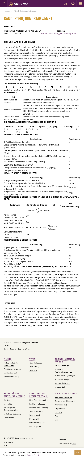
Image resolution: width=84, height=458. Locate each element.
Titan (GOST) (34, 366)
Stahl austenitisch (36, 411)
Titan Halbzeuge (35, 363)
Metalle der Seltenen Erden (14, 414)
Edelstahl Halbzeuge (37, 404)
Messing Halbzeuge (62, 383)
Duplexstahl (34, 419)
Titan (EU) (33, 370)
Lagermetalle (60, 408)
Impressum (8, 442)
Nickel (7, 359)
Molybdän (8, 404)
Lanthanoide (9, 417)
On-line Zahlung (10, 349)
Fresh (74, 443)
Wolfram (7, 400)
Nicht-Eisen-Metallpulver (38, 400)
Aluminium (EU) (61, 405)
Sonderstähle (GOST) (37, 422)
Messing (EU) (60, 387)
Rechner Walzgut (24, 349)
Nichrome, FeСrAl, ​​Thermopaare (11, 364)
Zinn (56, 416)
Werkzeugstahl (35, 426)
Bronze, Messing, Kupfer (65, 360)
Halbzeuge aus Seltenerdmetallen (11, 408)
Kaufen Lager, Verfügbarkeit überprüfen (58, 33)
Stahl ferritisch (34, 415)
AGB (5, 445)
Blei (56, 420)
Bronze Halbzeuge (62, 366)
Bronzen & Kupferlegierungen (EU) (64, 370)
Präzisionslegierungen (12, 369)
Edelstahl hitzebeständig (38, 407)
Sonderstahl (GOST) (11, 376)
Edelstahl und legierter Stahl (38, 395)
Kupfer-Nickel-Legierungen (65, 376)
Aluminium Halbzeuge (63, 397)
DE (65, 3)
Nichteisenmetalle (66, 393)
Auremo (18, 4)
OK (77, 452)
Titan (32, 359)
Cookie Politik (33, 455)
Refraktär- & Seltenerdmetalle (14, 395)
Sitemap (62, 439)
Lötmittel (58, 412)
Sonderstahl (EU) (10, 373)
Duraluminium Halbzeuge (64, 401)
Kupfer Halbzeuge (62, 379)
